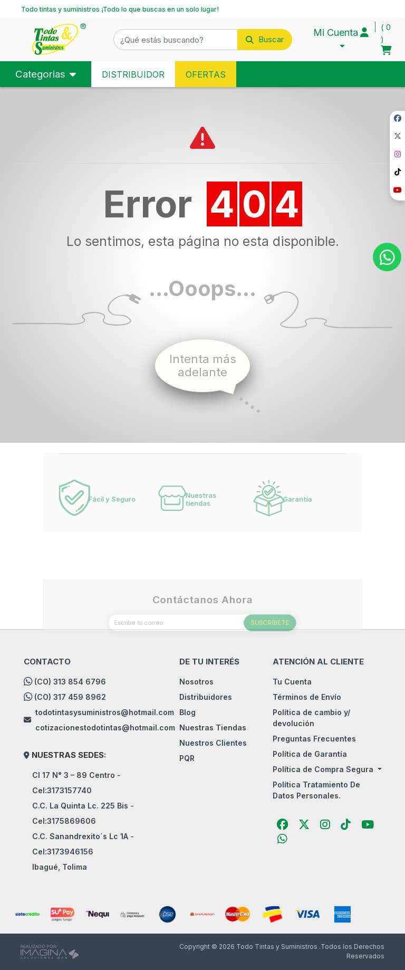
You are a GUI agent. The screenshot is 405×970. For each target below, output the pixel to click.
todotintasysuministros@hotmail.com (104, 712)
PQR (187, 758)
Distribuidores (205, 696)
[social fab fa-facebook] (397, 118)
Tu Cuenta (292, 681)
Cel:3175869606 (64, 820)
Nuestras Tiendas (212, 727)
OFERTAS (206, 74)
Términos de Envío (307, 696)
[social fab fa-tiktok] (397, 172)
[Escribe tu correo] (202, 641)
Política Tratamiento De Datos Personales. (316, 790)
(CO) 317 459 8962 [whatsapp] (70, 696)
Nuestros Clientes (213, 742)
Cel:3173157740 (62, 790)
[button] (202, 39)
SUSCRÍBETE (256, 641)
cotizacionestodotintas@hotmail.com (105, 727)
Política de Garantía (310, 753)
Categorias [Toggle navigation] (41, 74)
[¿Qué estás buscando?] (175, 39)
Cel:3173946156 (62, 851)
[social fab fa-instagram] (397, 154)
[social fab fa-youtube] (397, 190)
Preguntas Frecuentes (314, 738)
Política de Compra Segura (324, 769)
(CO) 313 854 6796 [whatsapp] (70, 681)
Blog (187, 712)
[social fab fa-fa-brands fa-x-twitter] (397, 136)
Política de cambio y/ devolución (311, 718)
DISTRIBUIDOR (133, 74)
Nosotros (196, 681)
